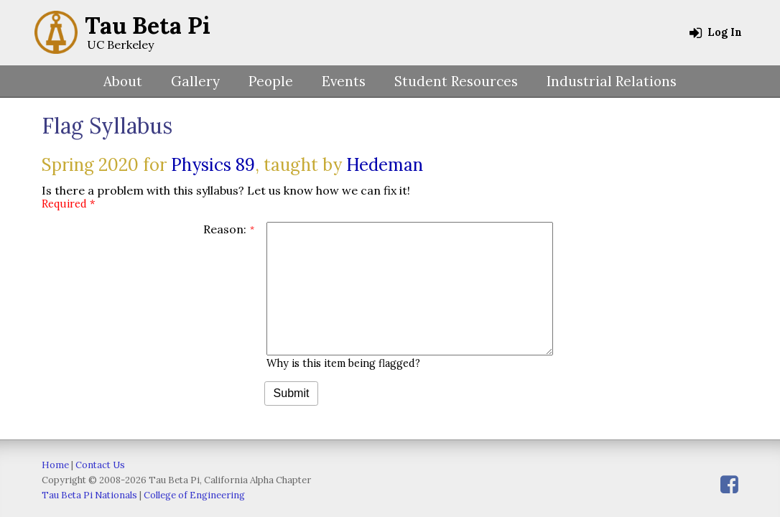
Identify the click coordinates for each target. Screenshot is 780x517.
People (271, 81)
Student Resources (456, 81)
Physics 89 (213, 165)
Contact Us (100, 465)
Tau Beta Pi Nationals (89, 495)
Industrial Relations (612, 81)
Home (55, 465)
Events (344, 81)
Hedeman (384, 165)
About (122, 81)
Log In (716, 32)
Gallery (195, 81)
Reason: (224, 229)
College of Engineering (194, 495)
